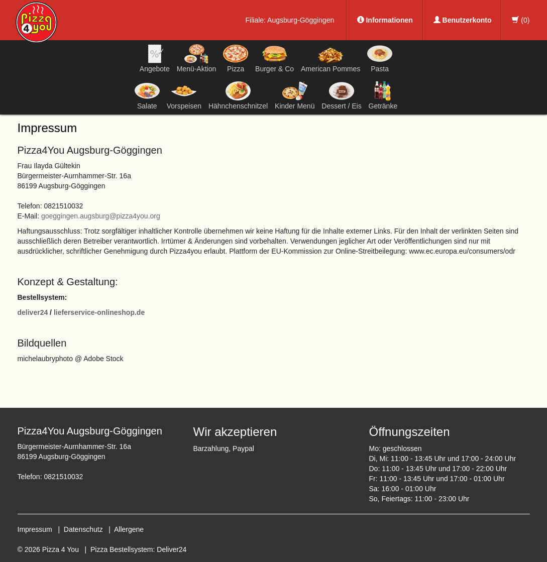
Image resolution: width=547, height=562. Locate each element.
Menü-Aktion (196, 58)
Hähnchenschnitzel (238, 95)
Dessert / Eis (341, 95)
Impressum (35, 529)
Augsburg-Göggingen (300, 20)
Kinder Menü (294, 95)
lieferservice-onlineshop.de (99, 312)
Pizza (235, 58)
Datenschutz (83, 529)
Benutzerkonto (462, 20)
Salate (147, 95)
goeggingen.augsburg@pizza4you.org (100, 216)
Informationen (385, 20)
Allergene (129, 529)
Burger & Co (274, 58)
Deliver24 (171, 549)
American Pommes (330, 60)
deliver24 (33, 312)
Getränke (383, 95)
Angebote (155, 58)
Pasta (379, 58)
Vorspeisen (184, 95)
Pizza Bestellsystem (121, 549)
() (520, 20)
